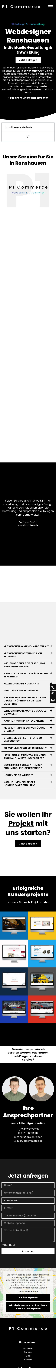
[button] (28, 646)
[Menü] (50, 6)
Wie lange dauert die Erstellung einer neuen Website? (24, 665)
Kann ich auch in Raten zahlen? (24, 720)
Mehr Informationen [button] (28, 1291)
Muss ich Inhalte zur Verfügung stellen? (25, 729)
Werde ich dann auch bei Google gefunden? (25, 712)
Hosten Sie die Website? (18, 775)
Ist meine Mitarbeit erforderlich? (25, 748)
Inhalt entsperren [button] (28, 1297)
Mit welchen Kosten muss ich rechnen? (23, 655)
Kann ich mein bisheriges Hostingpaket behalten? (19, 783)
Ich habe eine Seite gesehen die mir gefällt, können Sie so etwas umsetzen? (25, 700)
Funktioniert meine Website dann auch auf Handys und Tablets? (25, 756)
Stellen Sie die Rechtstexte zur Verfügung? (23, 739)
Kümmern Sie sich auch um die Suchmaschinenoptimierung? (23, 766)
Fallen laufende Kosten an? (21, 683)
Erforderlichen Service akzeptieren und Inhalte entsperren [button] (28, 1307)
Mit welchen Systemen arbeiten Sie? (26, 646)
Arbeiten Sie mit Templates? (21, 690)
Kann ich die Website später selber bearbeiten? (26, 675)
